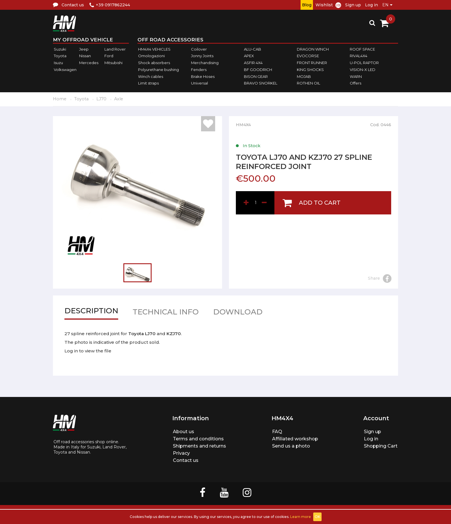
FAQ (277, 431)
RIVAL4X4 (358, 56)
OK (317, 517)
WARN (356, 76)
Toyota (60, 56)
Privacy (181, 453)
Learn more (300, 517)
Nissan (85, 56)
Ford (108, 56)
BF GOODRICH (258, 69)
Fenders (199, 69)
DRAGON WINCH (313, 49)
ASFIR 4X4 (253, 62)
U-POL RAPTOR (364, 62)
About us (183, 431)
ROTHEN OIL (308, 83)
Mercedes (88, 62)
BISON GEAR (256, 76)
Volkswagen (65, 69)
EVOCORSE (308, 56)
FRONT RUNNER (312, 62)
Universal (199, 83)
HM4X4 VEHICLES (154, 49)
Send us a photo (291, 446)
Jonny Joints (202, 56)
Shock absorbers (154, 62)
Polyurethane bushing (158, 69)
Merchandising (205, 62)
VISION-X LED (362, 69)
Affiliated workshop (295, 439)
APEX (249, 56)
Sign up (353, 4)
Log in (371, 4)
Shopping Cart (381, 446)
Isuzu (58, 62)
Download (238, 313)
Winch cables (150, 76)
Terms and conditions (198, 439)
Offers (355, 83)
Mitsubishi (113, 62)
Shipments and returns (199, 446)
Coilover (199, 49)
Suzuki (60, 49)
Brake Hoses (203, 76)
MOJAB (304, 76)
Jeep (84, 49)
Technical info (166, 313)
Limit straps (148, 83)
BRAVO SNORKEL (260, 83)
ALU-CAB (252, 49)
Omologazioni (151, 56)
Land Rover (115, 49)
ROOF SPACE (362, 49)
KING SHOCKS (310, 69)
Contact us (185, 460)
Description (91, 312)
